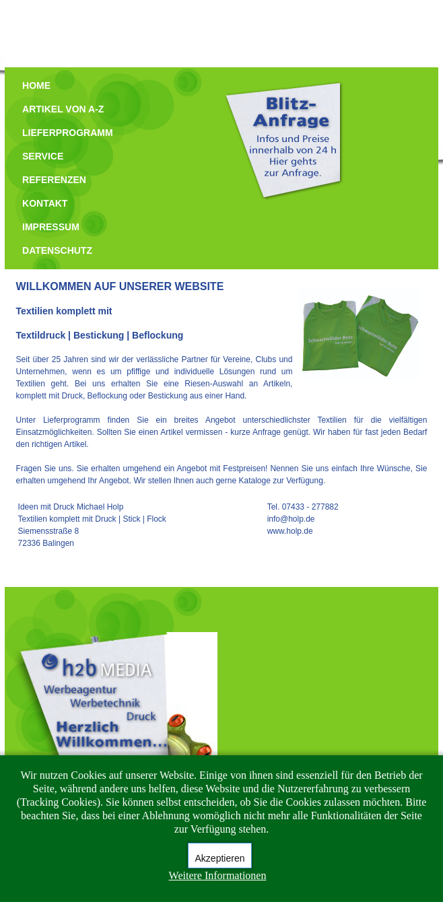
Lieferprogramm (71, 420)
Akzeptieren (220, 858)
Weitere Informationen (218, 875)
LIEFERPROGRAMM (67, 132)
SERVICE (42, 156)
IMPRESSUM (50, 226)
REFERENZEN (54, 179)
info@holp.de (291, 519)
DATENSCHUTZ (57, 250)
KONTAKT (44, 203)
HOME (36, 85)
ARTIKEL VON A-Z (63, 109)
